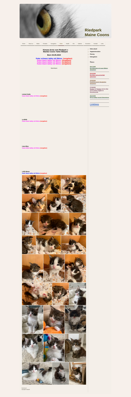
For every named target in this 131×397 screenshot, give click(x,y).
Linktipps (94, 104)
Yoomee (99, 89)
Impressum (24, 388)
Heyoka (92, 89)
